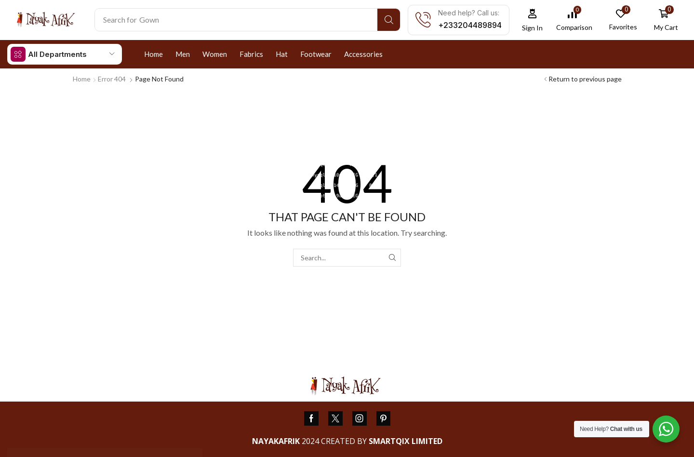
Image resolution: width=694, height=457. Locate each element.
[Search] (388, 20)
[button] (532, 20)
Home (82, 79)
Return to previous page (585, 79)
